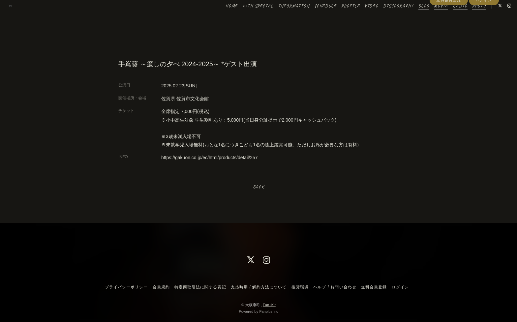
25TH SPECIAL (244, 19)
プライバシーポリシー (126, 287)
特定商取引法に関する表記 (200, 287)
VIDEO (358, 19)
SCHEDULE (311, 19)
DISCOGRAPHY (384, 19)
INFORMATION (280, 19)
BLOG (410, 19)
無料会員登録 (448, 30)
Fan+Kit (269, 305)
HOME (218, 19)
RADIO (446, 19)
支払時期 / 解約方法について (259, 287)
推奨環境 (300, 287)
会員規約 (161, 287)
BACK (258, 187)
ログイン (483, 30)
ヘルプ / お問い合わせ (334, 287)
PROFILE (336, 19)
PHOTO (465, 19)
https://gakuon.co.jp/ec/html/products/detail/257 (209, 157)
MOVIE (427, 19)
